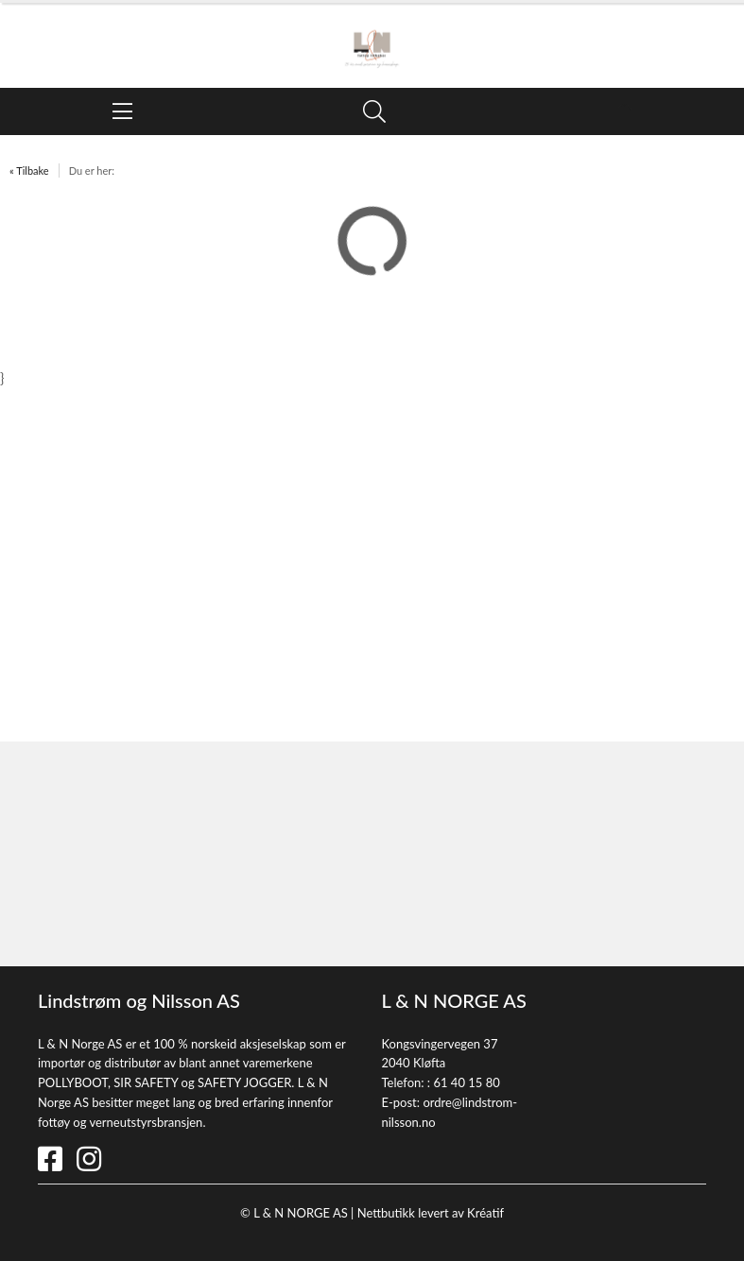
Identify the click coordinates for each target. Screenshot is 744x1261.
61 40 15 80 (466, 1082)
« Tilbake (29, 170)
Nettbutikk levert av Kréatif (430, 1212)
